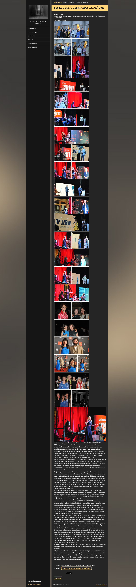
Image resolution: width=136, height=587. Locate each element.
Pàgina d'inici (32, 28)
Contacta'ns (31, 36)
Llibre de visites (32, 47)
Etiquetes (57, 568)
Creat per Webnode (101, 585)
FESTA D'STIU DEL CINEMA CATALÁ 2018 (76, 568)
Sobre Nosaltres (32, 32)
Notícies (30, 39)
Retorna (58, 578)
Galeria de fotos (32, 43)
